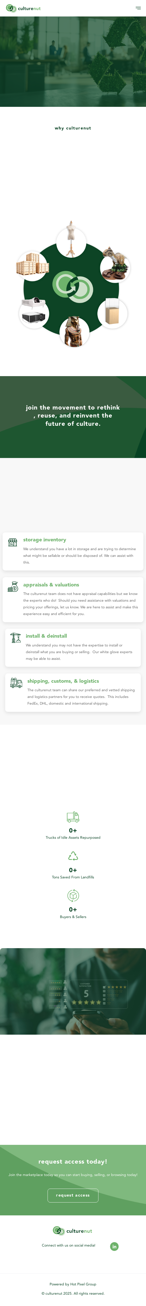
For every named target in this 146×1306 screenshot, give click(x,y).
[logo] (39, 8)
